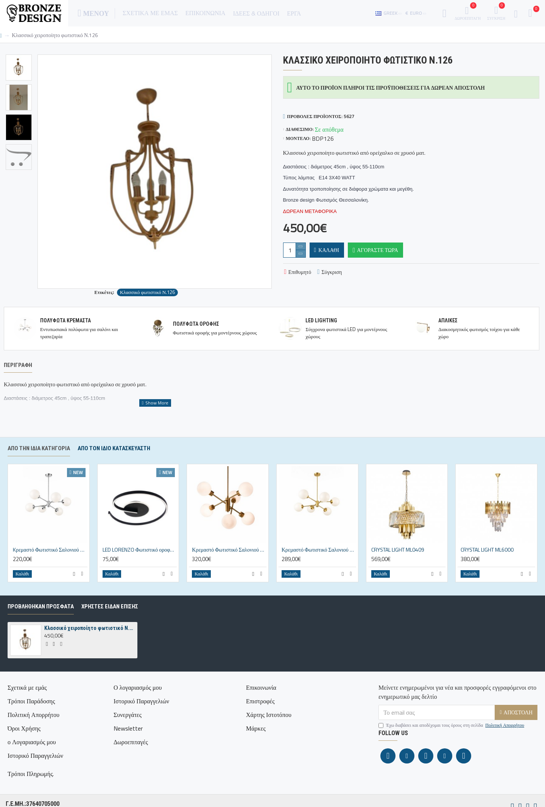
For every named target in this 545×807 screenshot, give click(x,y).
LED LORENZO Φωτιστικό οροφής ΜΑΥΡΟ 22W (140, 567)
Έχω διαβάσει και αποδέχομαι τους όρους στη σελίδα (451, 742)
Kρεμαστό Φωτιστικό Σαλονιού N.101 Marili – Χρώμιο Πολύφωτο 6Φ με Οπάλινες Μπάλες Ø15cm (50, 567)
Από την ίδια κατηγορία (39, 465)
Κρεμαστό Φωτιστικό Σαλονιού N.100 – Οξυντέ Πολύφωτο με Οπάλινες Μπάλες (229, 567)
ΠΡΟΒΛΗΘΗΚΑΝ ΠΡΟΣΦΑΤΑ (41, 623)
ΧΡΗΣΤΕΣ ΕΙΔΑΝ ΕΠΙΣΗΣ (109, 623)
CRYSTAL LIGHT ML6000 (487, 567)
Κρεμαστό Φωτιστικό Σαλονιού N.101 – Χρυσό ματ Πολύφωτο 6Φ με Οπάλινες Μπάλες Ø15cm (319, 567)
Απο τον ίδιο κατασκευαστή (114, 465)
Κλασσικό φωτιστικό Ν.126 (147, 292)
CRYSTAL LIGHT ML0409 (397, 567)
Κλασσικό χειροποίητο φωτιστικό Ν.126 (89, 645)
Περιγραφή (18, 365)
